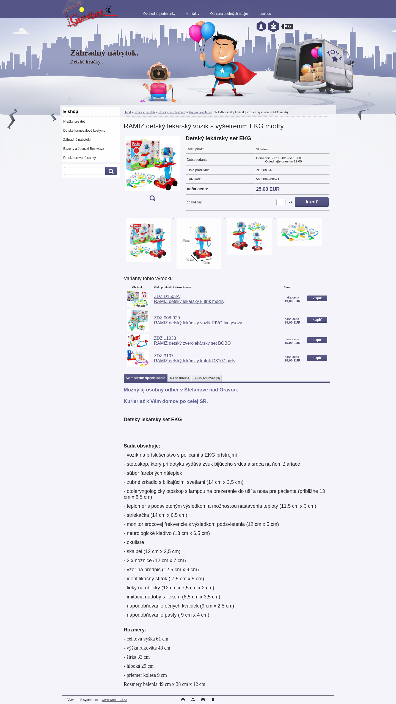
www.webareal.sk (114, 700)
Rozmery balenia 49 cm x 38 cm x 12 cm (164, 684)
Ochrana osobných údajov (229, 14)
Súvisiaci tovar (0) (207, 378)
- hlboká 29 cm (138, 666)
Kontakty (192, 14)
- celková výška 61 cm (146, 639)
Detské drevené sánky (79, 158)
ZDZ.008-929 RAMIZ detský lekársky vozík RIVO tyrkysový (198, 320)
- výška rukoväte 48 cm (147, 648)
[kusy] (280, 202)
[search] (110, 171)
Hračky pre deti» (75, 121)
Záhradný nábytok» (77, 140)
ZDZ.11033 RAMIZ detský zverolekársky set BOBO (192, 341)
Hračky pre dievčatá (171, 112)
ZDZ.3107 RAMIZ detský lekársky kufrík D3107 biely (194, 358)
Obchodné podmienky (159, 14)
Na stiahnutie (179, 378)
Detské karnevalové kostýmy (84, 130)
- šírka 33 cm (137, 657)
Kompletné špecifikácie (145, 378)
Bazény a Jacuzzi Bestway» (83, 149)
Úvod (127, 112)
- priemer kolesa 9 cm (145, 675)
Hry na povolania (200, 112)
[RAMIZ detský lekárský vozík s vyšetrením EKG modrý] (152, 170)
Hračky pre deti (144, 112)
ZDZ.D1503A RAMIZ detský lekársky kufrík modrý (189, 299)
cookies (265, 14)
